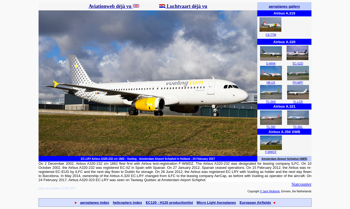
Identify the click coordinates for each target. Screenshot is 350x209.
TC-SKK (271, 101)
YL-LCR (298, 101)
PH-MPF (298, 82)
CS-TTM (271, 34)
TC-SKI (270, 126)
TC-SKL (298, 126)
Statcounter (301, 184)
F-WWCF (271, 152)
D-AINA (271, 63)
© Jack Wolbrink (270, 191)
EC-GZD (298, 63)
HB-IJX (271, 82)
